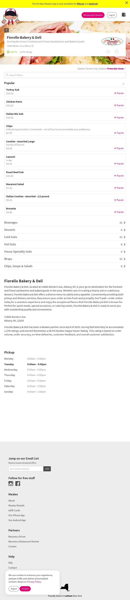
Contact (12, 567)
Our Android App (17, 520)
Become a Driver (16, 536)
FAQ (10, 562)
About (11, 500)
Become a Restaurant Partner (23, 541)
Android (93, 3)
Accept (25, 588)
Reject (14, 588)
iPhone (80, 3)
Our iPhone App (16, 515)
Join (47, 468)
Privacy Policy (34, 581)
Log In (112, 15)
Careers (12, 546)
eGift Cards (14, 510)
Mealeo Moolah (16, 505)
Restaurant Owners (93, 15)
